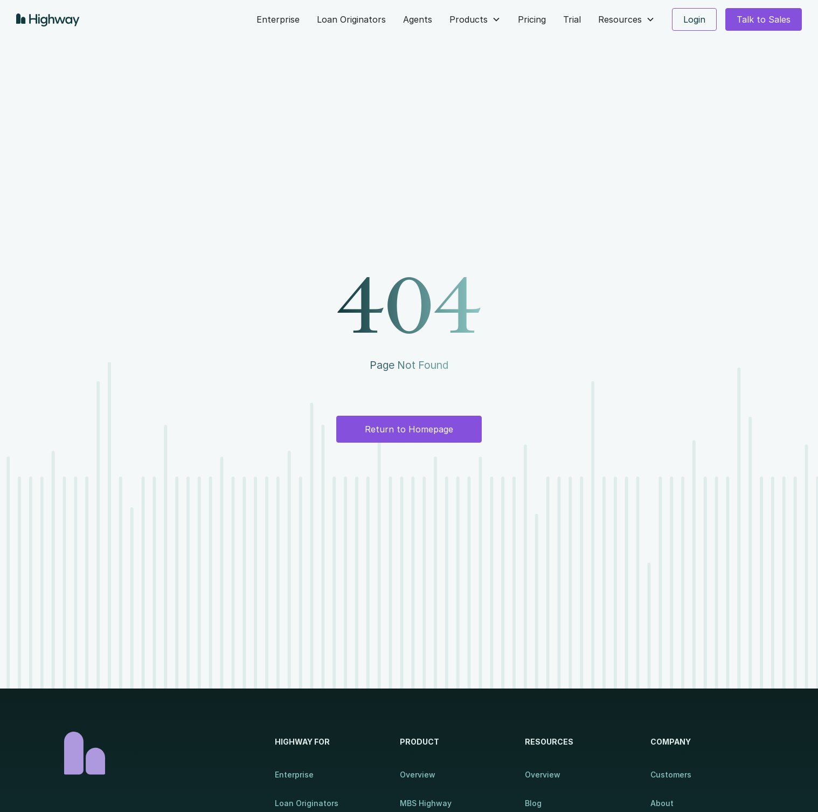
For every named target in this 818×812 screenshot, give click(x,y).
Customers (670, 774)
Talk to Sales (764, 19)
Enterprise (278, 19)
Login (694, 19)
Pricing (532, 19)
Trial (572, 19)
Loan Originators (351, 19)
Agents (417, 19)
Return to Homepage (409, 429)
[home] (50, 19)
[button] (475, 19)
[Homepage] (158, 753)
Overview (417, 774)
